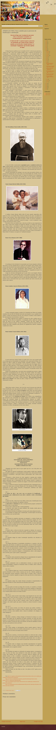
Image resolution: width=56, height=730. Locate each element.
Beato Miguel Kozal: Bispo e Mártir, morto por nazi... (50, 74)
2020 (46, 47)
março (47, 79)
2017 (46, 83)
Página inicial (22, 721)
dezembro (47, 51)
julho (47, 58)
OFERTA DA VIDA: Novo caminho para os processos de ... (49, 69)
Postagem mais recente (6, 721)
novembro (47, 52)
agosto (47, 56)
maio (47, 60)
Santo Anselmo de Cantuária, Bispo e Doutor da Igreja (50, 66)
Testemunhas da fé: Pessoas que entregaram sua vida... (50, 72)
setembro (47, 55)
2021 (46, 46)
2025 (46, 42)
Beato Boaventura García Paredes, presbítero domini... (49, 64)
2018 (46, 50)
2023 (46, 43)
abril (47, 62)
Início (4, 21)
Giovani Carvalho (48, 93)
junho (47, 59)
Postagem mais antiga (38, 721)
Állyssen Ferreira (48, 94)
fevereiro (47, 80)
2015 (46, 86)
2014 (46, 87)
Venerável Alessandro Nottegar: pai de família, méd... (50, 77)
